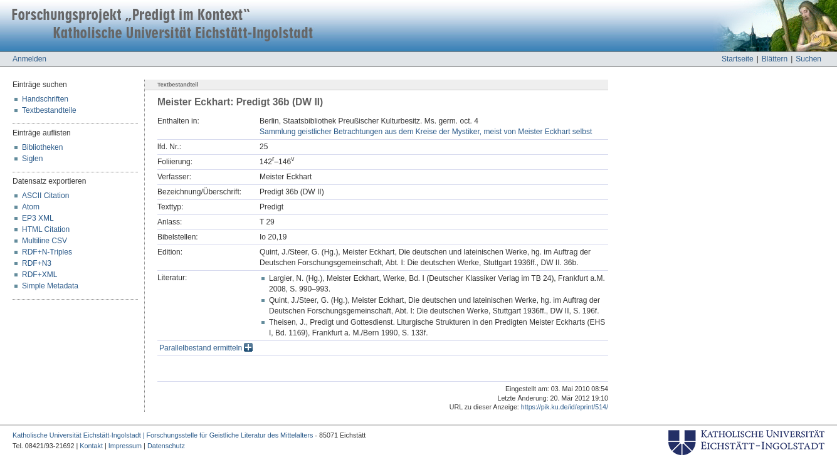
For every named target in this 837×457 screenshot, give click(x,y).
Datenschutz (166, 445)
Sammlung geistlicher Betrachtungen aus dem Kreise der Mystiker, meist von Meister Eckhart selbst (426, 131)
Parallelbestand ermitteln (206, 348)
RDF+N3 (36, 263)
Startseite (738, 59)
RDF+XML (39, 274)
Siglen (32, 158)
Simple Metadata (50, 285)
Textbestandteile (49, 110)
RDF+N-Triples (47, 252)
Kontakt (91, 445)
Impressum (125, 445)
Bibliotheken (42, 147)
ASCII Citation (45, 195)
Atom (30, 206)
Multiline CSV (44, 240)
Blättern (774, 59)
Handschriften (45, 99)
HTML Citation (46, 229)
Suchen (808, 59)
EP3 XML (38, 218)
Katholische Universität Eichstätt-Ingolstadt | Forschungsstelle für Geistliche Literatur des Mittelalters (163, 435)
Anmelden (29, 59)
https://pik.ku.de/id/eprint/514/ (564, 407)
